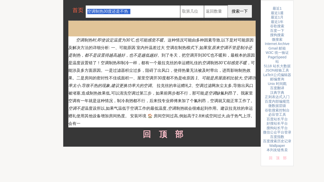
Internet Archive (277, 44)
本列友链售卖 (277, 150)
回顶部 (162, 134)
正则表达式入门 (277, 97)
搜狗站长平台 (277, 128)
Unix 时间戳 (277, 84)
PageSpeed (277, 57)
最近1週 (277, 13)
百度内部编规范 (277, 101)
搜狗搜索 (277, 35)
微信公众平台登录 (277, 132)
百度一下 (277, 31)
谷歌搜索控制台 (277, 110)
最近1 (277, 8)
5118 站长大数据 (277, 66)
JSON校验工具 (277, 70)
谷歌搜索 (277, 26)
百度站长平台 (277, 119)
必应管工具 (277, 114)
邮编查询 (277, 79)
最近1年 (277, 22)
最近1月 (277, 17)
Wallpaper (277, 146)
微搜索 (277, 39)
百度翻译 (277, 88)
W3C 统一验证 (277, 53)
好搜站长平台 (277, 123)
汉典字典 (277, 92)
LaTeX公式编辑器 (277, 75)
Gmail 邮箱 (277, 48)
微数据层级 (277, 106)
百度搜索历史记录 (277, 141)
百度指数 (277, 137)
